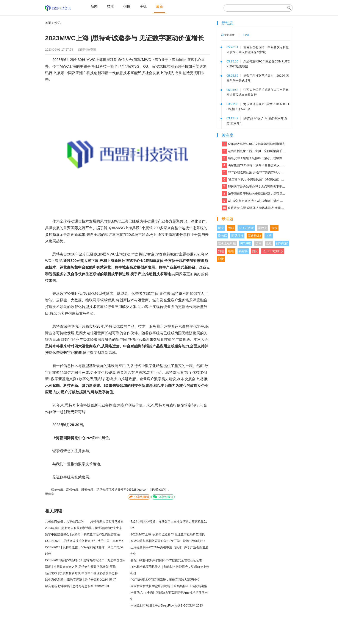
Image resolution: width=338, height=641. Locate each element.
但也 (274, 228)
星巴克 (262, 228)
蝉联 (231, 228)
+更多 (246, 34)
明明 (231, 251)
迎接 (221, 259)
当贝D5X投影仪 (272, 251)
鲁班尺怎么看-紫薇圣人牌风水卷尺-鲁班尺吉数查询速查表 (254, 207)
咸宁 (221, 228)
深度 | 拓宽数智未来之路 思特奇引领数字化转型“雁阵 (80, 566)
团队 (255, 251)
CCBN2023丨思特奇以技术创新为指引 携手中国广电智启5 (84, 541)
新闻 (94, 6)
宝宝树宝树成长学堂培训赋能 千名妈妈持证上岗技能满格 (169, 586)
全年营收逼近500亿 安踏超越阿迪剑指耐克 (253, 144)
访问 (258, 243)
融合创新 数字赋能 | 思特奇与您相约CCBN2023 (77, 586)
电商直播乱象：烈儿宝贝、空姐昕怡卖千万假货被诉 (254, 151)
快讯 (58, 23)
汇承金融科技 (227, 243)
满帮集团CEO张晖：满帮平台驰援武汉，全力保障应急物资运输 (254, 165)
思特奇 (49, 494)
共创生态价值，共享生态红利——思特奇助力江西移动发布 (84, 521)
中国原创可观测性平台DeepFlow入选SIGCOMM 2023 (167, 605)
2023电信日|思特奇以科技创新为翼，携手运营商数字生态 (83, 528)
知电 (221, 251)
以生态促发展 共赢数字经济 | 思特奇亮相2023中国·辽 (80, 579)
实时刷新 (228, 34)
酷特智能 (282, 243)
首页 (48, 23)
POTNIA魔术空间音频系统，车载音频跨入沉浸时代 (165, 579)
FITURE (245, 243)
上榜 (269, 235)
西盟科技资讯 (87, 49)
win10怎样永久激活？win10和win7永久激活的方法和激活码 (254, 200)
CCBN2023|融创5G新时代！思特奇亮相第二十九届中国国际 (85, 560)
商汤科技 (237, 235)
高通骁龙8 (254, 235)
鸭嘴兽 (243, 251)
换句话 (222, 235)
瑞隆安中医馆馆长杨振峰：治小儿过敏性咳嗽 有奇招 (254, 158)
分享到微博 (139, 497)
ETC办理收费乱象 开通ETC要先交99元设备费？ (254, 172)
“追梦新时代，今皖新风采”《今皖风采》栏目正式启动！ (254, 179)
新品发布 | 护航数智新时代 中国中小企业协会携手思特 (81, 573)
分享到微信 (163, 497)
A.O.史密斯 (246, 228)
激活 (269, 243)
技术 (110, 6)
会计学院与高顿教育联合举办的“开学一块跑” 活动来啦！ (168, 541)
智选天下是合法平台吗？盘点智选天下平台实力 (254, 186)
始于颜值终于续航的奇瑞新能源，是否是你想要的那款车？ (254, 193)
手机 (143, 6)
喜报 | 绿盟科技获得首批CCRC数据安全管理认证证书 (166, 560)
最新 (159, 6)
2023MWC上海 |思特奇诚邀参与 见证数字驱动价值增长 (168, 534)
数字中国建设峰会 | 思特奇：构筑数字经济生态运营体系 (82, 534)
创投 (126, 6)
